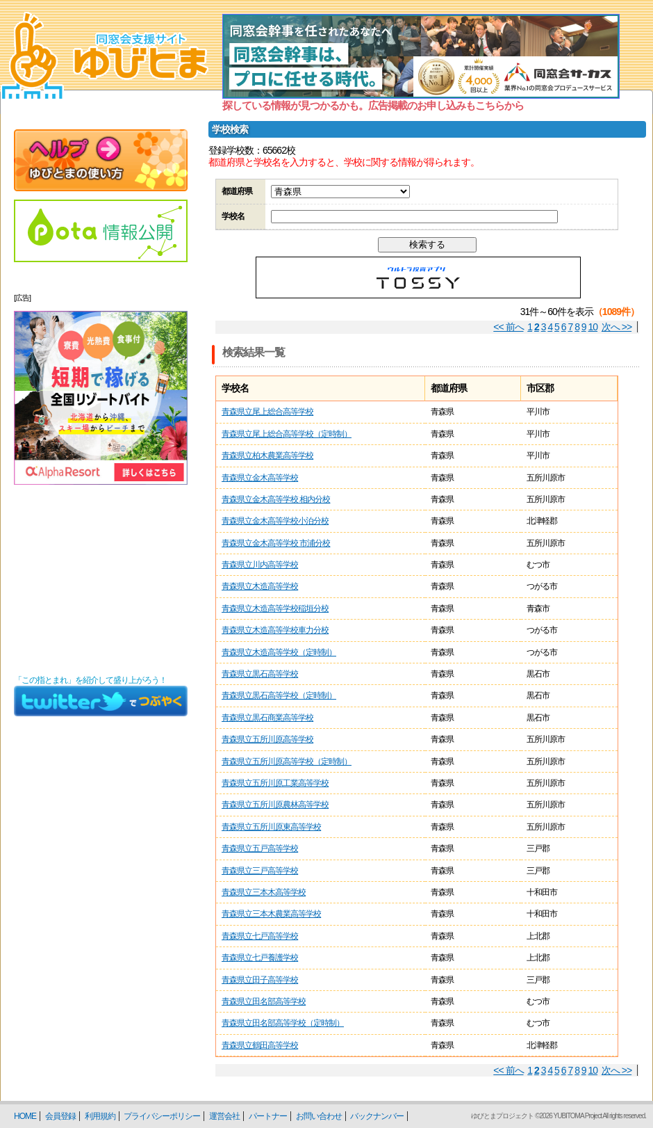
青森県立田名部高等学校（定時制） (283, 1023)
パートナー (268, 1116)
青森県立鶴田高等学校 (260, 1045)
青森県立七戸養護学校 (260, 957)
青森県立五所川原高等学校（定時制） (287, 761)
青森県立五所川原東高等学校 (271, 827)
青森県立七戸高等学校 (260, 936)
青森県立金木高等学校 (260, 478)
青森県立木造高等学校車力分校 (275, 630)
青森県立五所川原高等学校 (267, 739)
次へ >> (616, 326)
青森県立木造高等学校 (260, 586)
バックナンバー (377, 1116)
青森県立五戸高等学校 (260, 848)
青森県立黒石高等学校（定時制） (279, 695)
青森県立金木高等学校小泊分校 (275, 521)
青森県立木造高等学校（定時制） (279, 652)
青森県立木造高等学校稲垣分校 (275, 608)
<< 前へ (508, 326)
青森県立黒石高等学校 (260, 674)
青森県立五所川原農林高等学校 (275, 804)
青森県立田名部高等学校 (264, 1001)
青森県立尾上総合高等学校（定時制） (287, 434)
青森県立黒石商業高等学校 (267, 718)
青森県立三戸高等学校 (260, 871)
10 (593, 326)
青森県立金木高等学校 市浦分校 (276, 543)
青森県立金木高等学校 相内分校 (276, 499)
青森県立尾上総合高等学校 (267, 412)
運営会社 (224, 1116)
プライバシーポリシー (162, 1116)
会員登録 (60, 1116)
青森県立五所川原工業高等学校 (275, 783)
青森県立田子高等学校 (260, 980)
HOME (25, 1116)
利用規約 (100, 1116)
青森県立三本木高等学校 (264, 892)
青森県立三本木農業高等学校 (271, 914)
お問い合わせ (319, 1116)
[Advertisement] (101, 580)
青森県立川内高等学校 (260, 565)
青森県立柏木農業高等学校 (267, 455)
